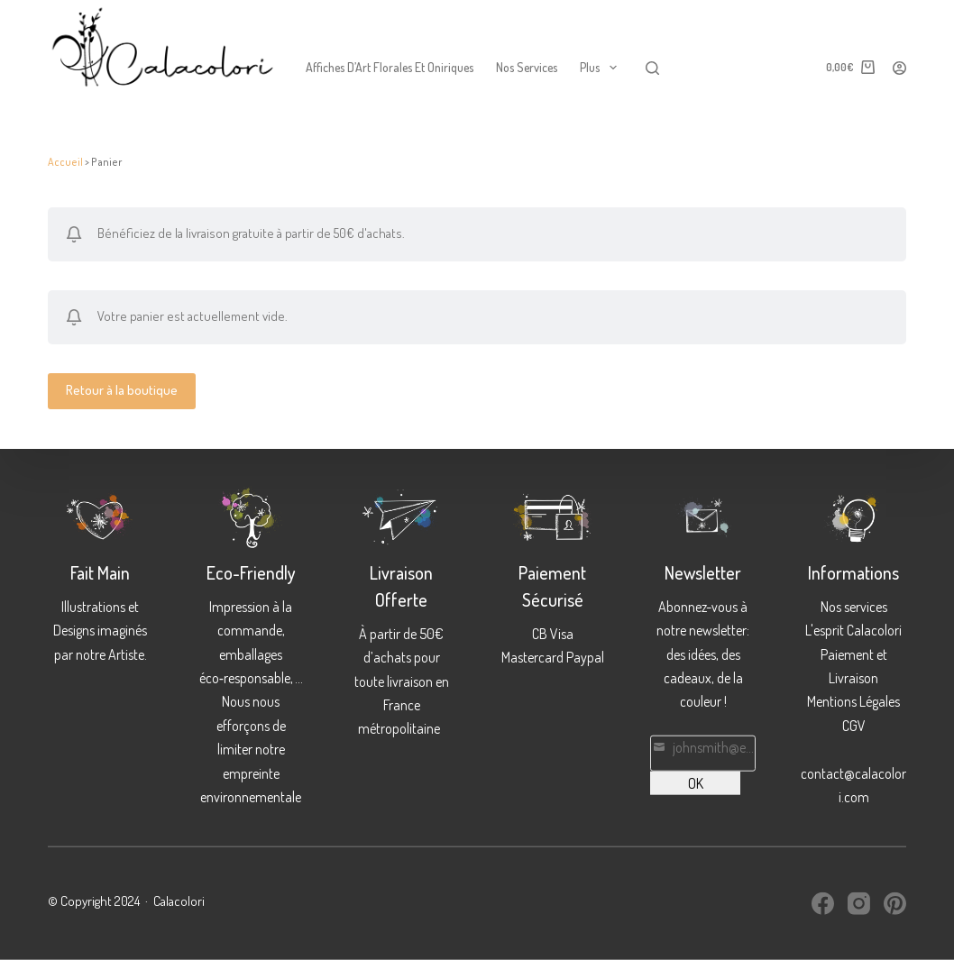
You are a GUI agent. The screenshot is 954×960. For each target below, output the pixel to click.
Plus (602, 67)
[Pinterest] (895, 903)
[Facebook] (823, 903)
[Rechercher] (652, 68)
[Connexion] (899, 68)
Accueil (65, 162)
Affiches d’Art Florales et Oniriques (389, 67)
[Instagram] (859, 903)
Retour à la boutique (122, 389)
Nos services (526, 67)
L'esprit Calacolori (853, 630)
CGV (854, 725)
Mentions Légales (853, 701)
